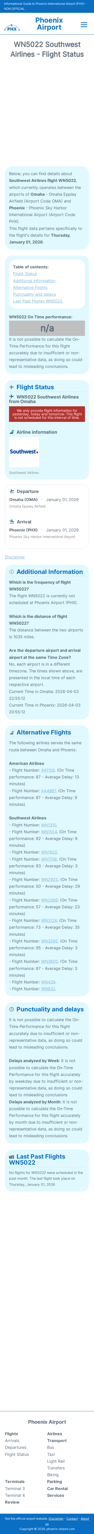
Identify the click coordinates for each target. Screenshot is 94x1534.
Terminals (15, 1481)
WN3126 (49, 920)
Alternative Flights (30, 287)
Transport (57, 1440)
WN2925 (49, 879)
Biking (53, 1474)
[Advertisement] (47, 114)
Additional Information (34, 280)
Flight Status (25, 273)
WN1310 (48, 824)
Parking (54, 1481)
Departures (15, 1447)
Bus (50, 1447)
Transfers (56, 1467)
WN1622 (49, 852)
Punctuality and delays (34, 294)
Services (55, 1495)
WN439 (48, 981)
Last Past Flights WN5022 (37, 301)
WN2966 (49, 900)
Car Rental (57, 1488)
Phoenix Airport (49, 24)
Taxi (51, 1454)
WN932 (48, 988)
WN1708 (49, 859)
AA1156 (48, 770)
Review (12, 1502)
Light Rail (56, 1461)
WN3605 (49, 961)
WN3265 (49, 941)
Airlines (54, 1433)
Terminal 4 (15, 1495)
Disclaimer (56, 1518)
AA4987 (48, 790)
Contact (72, 1518)
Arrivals (12, 1440)
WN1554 (49, 831)
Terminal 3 (15, 1488)
